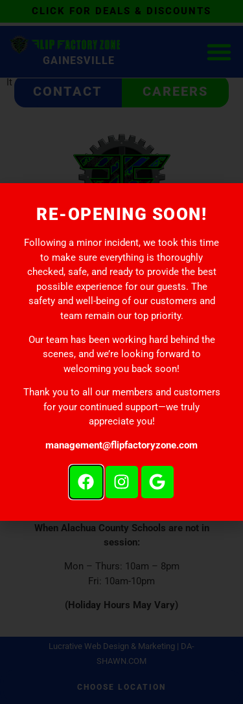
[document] (121, 352)
